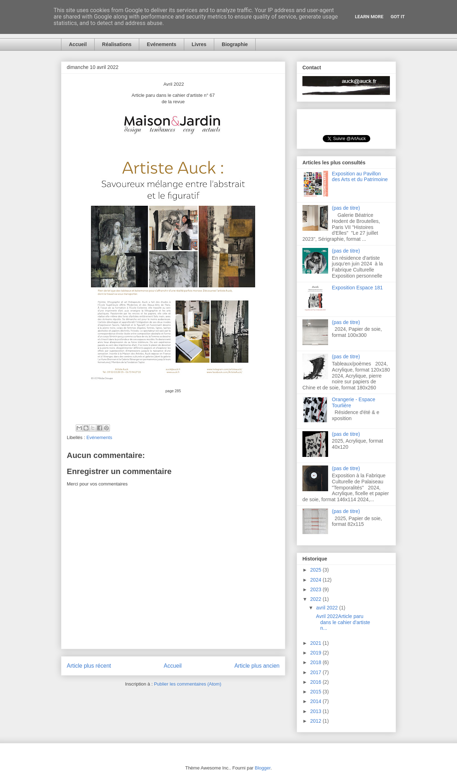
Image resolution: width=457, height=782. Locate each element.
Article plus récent (89, 666)
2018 (316, 662)
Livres (199, 44)
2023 (316, 589)
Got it (398, 16)
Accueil (78, 44)
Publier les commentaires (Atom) (187, 684)
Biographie (235, 44)
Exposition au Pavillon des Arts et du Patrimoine (360, 177)
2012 (316, 721)
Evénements (161, 44)
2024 (316, 580)
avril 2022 (327, 608)
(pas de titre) (346, 208)
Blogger (263, 768)
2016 (316, 682)
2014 (316, 701)
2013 (316, 711)
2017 (316, 672)
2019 (316, 653)
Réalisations (116, 44)
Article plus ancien (257, 666)
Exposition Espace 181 (357, 287)
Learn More (369, 16)
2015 (316, 691)
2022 (316, 599)
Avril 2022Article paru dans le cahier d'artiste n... (342, 622)
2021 (316, 643)
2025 (316, 570)
